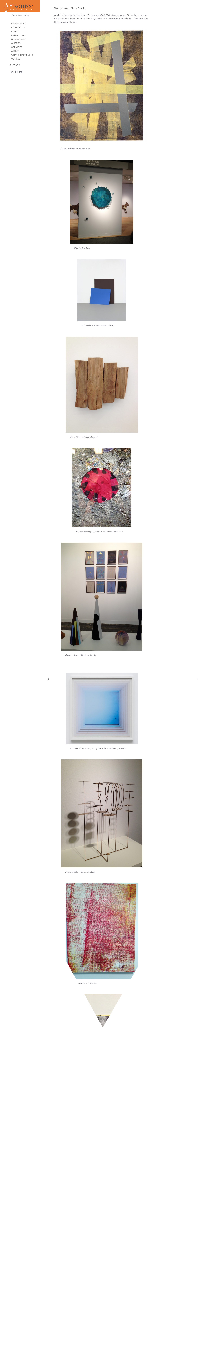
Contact (16, 59)
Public (15, 31)
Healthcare (18, 39)
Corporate (18, 27)
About (15, 51)
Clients (16, 43)
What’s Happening (22, 55)
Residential (18, 23)
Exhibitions (18, 35)
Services (16, 47)
